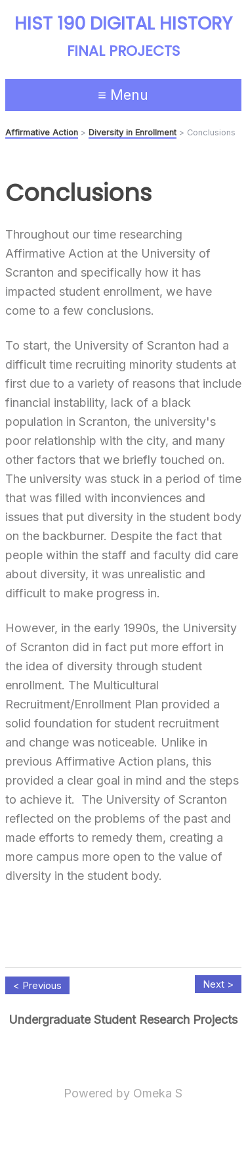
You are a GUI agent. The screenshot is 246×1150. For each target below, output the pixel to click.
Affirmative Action (41, 132)
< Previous (37, 985)
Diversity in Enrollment (132, 132)
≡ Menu (123, 94)
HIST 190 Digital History (123, 23)
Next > (218, 984)
